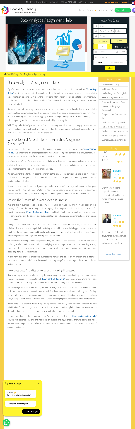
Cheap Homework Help (110, 84)
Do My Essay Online (109, 89)
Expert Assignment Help (37, 212)
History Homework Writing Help (114, 126)
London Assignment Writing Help (114, 93)
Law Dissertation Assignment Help (115, 122)
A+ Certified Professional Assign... (114, 102)
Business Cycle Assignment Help (114, 139)
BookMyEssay (11, 74)
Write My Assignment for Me (112, 97)
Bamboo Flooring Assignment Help (115, 131)
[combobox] (97, 52)
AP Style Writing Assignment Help (114, 135)
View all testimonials (114, 254)
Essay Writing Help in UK (53, 278)
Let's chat (31, 411)
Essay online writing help (84, 316)
